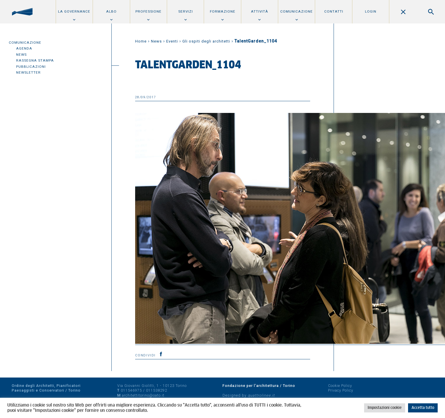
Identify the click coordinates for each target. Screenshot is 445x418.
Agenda (24, 48)
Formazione (222, 11)
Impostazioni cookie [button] (385, 408)
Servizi (185, 11)
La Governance (74, 11)
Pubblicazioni (31, 67)
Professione (148, 11)
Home (141, 41)
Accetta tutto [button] (423, 408)
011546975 (131, 390)
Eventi (172, 41)
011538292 (156, 390)
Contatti (333, 11)
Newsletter (28, 72)
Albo (111, 11)
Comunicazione (296, 11)
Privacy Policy (340, 390)
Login (370, 11)
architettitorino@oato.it (143, 395)
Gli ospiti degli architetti (206, 41)
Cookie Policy (340, 385)
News (21, 55)
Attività (259, 11)
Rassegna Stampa (35, 60)
